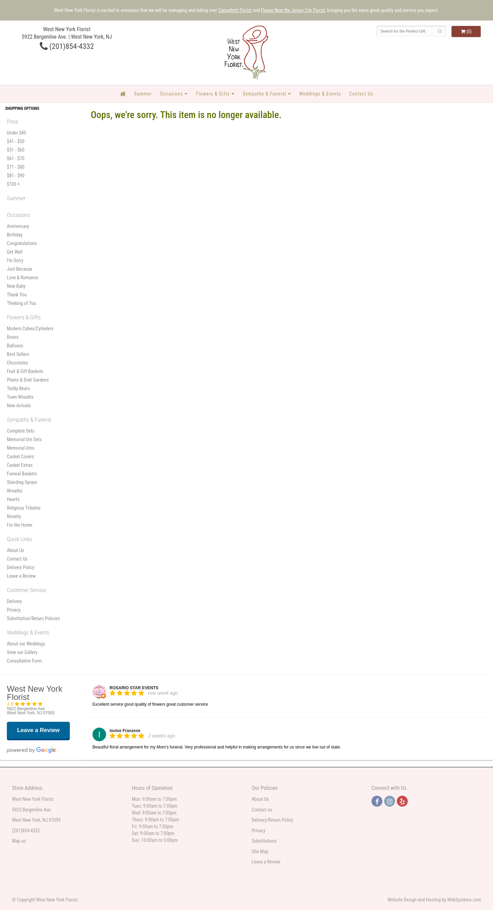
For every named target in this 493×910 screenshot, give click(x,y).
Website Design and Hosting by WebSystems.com (434, 899)
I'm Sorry (15, 260)
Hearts (13, 499)
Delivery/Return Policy (272, 820)
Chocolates (17, 363)
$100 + (13, 184)
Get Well (15, 252)
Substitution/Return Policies (33, 618)
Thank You (17, 294)
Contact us (262, 809)
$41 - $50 (15, 141)
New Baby (16, 286)
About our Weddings (26, 643)
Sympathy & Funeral (264, 94)
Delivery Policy (20, 567)
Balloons (15, 345)
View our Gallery (22, 652)
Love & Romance (22, 277)
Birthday (15, 235)
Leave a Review (21, 576)
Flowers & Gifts (213, 94)
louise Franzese (125, 730)
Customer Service (26, 590)
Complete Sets (20, 431)
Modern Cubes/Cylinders (30, 328)
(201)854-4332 (67, 46)
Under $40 (16, 133)
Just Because (19, 269)
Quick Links (19, 539)
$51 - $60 (15, 150)
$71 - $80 (15, 167)
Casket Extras (20, 465)
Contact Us (361, 94)
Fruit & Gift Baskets (25, 371)
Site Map (260, 851)
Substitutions (264, 841)
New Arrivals (19, 405)
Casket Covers (20, 456)
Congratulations (22, 243)
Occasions (171, 94)
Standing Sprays (22, 482)
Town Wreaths (20, 397)
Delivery (14, 601)
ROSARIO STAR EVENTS (134, 687)
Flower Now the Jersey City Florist (293, 10)
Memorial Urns (21, 448)
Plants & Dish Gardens (28, 380)
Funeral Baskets (22, 473)
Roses (12, 337)
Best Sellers (18, 354)
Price (12, 121)
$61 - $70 (15, 158)
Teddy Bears (18, 388)
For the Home (20, 525)
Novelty (14, 516)
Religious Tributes (24, 508)
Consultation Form (24, 661)
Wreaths (14, 491)
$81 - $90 (15, 175)
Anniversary (18, 226)
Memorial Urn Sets (24, 439)
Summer (143, 94)
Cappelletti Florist (235, 10)
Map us (19, 841)
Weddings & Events (320, 94)
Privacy (14, 610)
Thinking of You (21, 303)
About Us (15, 550)
